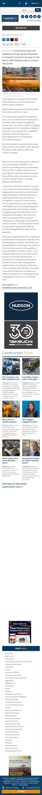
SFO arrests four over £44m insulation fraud (10, 378)
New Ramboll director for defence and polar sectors (30, 460)
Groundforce (7, 139)
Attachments (10, 659)
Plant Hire (9, 653)
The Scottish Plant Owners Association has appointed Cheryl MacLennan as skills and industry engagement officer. (30, 430)
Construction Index (10, 18)
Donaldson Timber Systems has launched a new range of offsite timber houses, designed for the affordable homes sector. (10, 471)
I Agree (21, 791)
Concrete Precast (11, 748)
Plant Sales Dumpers (13, 718)
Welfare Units (10, 683)
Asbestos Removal (12, 713)
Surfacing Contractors (13, 675)
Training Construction (13, 664)
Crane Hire (9, 667)
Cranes (7, 670)
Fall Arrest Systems (12, 735)
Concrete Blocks (11, 716)
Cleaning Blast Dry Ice (13, 751)
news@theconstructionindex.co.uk (17, 287)
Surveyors (9, 740)
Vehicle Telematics (12, 732)
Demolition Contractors (14, 694)
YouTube (35, 16)
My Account (26, 3)
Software (8, 691)
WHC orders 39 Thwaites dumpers (9, 421)
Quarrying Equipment (13, 710)
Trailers (8, 708)
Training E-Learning (12, 724)
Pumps (7, 688)
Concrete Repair (11, 745)
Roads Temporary (11, 721)
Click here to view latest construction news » (14, 485)
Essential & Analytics (10, 788)
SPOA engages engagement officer (29, 421)
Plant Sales (9, 656)
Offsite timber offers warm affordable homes (10, 460)
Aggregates (9, 680)
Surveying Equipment (13, 702)
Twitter (26, 16)
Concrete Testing (11, 737)
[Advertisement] (21, 554)
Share (3, 39)
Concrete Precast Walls (13, 729)
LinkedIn (30, 16)
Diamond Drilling (11, 699)
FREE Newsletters (19, 3)
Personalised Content (31, 788)
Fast (35, 3)
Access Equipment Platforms (16, 697)
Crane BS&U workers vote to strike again (30, 378)
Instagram (22, 16)
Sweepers (8, 743)
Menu (3, 3)
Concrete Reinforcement (14, 705)
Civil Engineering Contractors (16, 678)
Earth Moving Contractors (14, 726)
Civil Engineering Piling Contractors (18, 662)
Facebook (39, 16)
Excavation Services (12, 672)
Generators (9, 686)
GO (38, 10)
